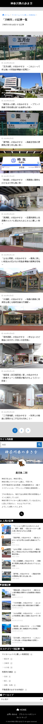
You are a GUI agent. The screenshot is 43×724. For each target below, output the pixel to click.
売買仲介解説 (9, 672)
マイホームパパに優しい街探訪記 (17, 654)
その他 (8, 667)
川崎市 (8, 663)
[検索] (39, 444)
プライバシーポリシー (27, 714)
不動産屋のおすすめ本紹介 (14, 689)
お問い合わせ (12, 714)
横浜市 (8, 659)
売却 (7, 676)
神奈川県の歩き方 (22, 3)
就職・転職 (10, 685)
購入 (7, 681)
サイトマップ (21, 717)
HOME (21, 709)
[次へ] (28, 430)
